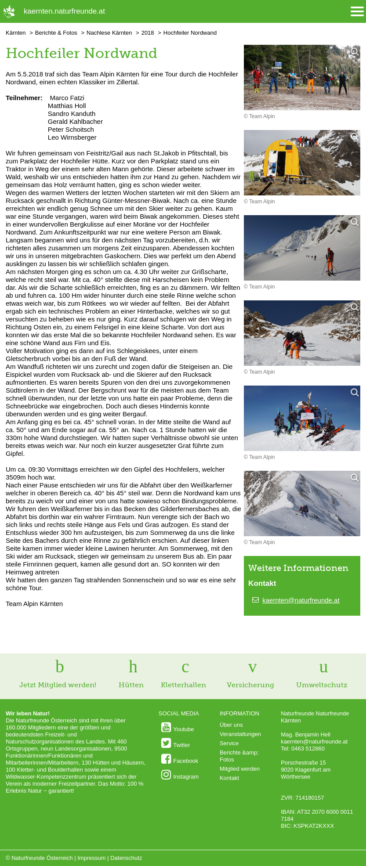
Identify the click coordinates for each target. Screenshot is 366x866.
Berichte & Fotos (56, 32)
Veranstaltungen (240, 734)
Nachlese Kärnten (109, 32)
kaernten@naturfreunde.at (300, 600)
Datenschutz (126, 858)
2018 (147, 32)
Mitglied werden (240, 768)
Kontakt (229, 778)
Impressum (91, 858)
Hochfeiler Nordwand (190, 32)
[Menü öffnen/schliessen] (357, 12)
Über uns (231, 725)
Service (229, 743)
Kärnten (16, 32)
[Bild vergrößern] (302, 78)
